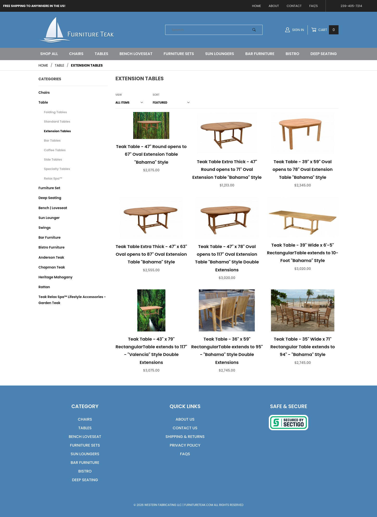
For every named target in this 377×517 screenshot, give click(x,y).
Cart (325, 30)
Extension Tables (57, 131)
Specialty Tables (57, 169)
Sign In (294, 29)
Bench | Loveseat (52, 208)
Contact (294, 6)
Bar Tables (52, 140)
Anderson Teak (51, 257)
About (274, 6)
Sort (156, 95)
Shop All (49, 53)
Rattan (44, 287)
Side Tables (53, 159)
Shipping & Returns (185, 436)
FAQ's (313, 6)
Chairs (76, 53)
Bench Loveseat (135, 53)
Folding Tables (55, 112)
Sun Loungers (219, 53)
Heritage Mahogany (55, 277)
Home (256, 6)
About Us (185, 419)
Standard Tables (57, 121)
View (118, 95)
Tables (101, 53)
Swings (44, 227)
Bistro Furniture (51, 247)
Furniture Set (49, 188)
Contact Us (185, 428)
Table (43, 102)
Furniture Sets (179, 53)
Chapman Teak (51, 267)
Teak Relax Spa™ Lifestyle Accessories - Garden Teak (72, 299)
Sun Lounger (49, 217)
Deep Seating (323, 53)
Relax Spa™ (53, 178)
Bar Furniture (259, 53)
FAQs (185, 454)
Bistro (292, 53)
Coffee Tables (55, 150)
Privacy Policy (185, 445)
